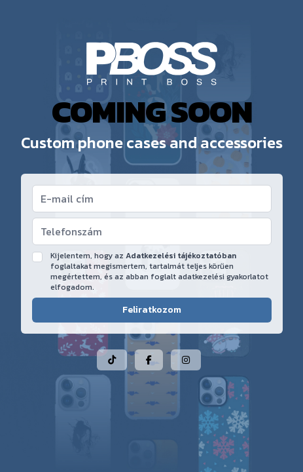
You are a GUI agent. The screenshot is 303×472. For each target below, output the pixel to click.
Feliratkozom (151, 310)
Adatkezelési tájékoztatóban (181, 256)
